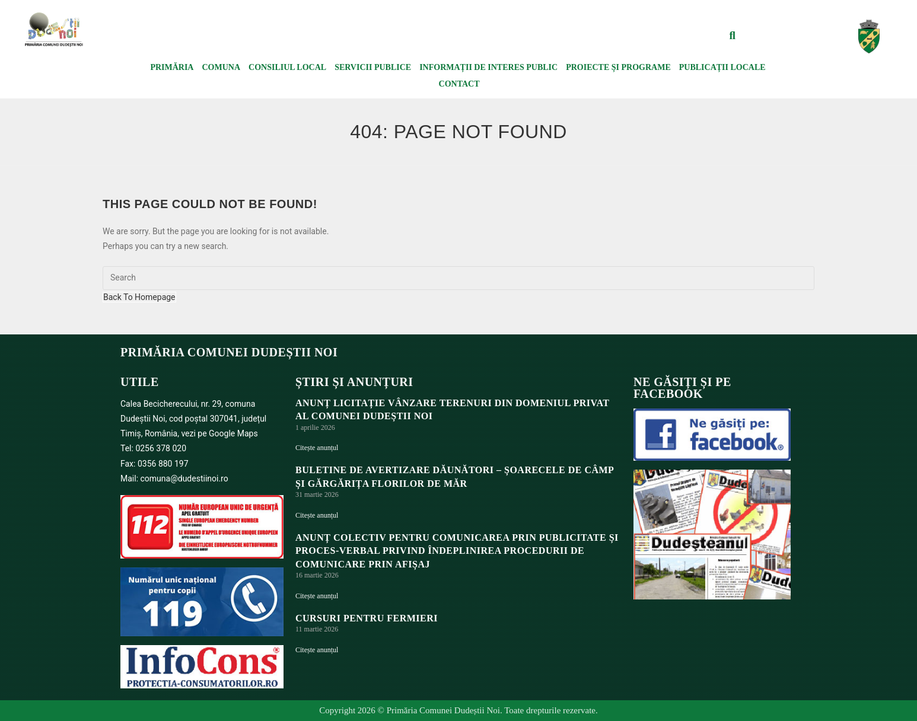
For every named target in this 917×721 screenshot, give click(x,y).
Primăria (171, 67)
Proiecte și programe (618, 67)
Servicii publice (373, 67)
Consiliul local (287, 67)
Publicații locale (722, 67)
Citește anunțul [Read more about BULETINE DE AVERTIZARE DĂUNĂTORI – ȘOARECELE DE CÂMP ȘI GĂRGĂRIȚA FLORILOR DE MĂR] (316, 515)
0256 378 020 (160, 448)
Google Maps (233, 433)
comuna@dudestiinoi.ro (184, 478)
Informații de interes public (488, 67)
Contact (459, 83)
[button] (732, 35)
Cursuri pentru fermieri (366, 618)
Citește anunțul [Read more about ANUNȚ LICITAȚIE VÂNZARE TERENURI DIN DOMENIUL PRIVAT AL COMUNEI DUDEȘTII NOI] (316, 448)
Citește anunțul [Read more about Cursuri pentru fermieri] (316, 650)
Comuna (221, 67)
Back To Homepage (139, 297)
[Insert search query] (458, 278)
